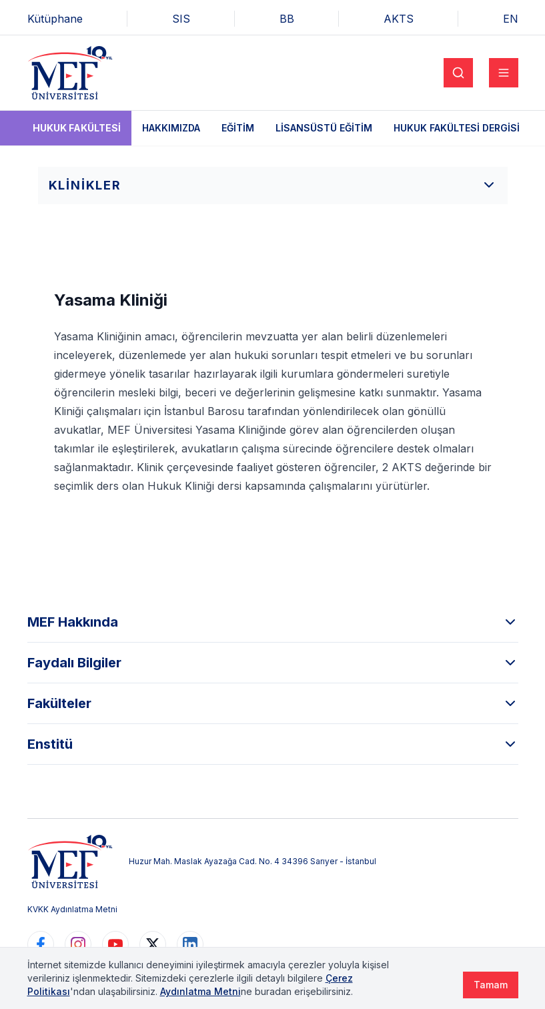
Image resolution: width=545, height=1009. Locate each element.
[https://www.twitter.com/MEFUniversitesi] (152, 944)
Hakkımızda (171, 127)
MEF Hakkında (272, 622)
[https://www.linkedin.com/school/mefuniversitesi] (190, 944)
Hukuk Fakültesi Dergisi (457, 127)
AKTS (399, 18)
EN (510, 18)
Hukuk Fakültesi (77, 127)
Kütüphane (55, 18)
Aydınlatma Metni (200, 991)
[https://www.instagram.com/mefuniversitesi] (78, 944)
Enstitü (272, 744)
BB (287, 18)
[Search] (458, 72)
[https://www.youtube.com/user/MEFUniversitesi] (115, 944)
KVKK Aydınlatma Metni (72, 909)
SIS (181, 18)
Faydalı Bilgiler (272, 663)
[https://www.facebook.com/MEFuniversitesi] (40, 944)
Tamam (491, 984)
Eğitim (237, 127)
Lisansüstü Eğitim (324, 127)
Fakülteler (272, 703)
